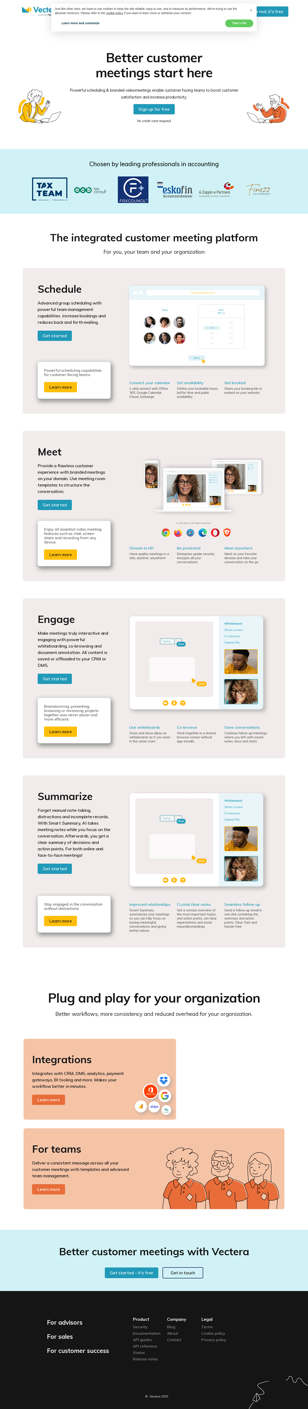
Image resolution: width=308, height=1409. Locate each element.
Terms (207, 1326)
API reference (145, 1346)
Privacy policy (213, 1339)
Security (140, 1326)
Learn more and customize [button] (80, 23)
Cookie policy (213, 1333)
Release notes (145, 1359)
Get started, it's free (262, 11)
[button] (251, 10)
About (172, 1333)
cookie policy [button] (114, 13)
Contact (174, 1339)
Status (139, 1352)
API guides (142, 1339)
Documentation (146, 1333)
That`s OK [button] (239, 23)
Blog (171, 1326)
